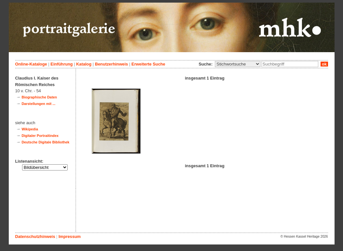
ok (324, 64)
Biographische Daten (39, 97)
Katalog (83, 64)
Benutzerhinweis (111, 64)
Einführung (61, 64)
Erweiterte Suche (148, 64)
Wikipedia (29, 129)
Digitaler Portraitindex (40, 136)
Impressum (70, 236)
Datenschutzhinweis (35, 236)
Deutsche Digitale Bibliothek (45, 142)
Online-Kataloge (31, 64)
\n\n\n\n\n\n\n (237, 64)
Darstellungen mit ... (38, 104)
